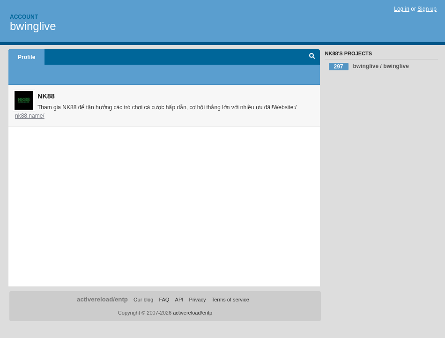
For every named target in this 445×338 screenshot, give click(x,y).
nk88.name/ (29, 116)
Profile (26, 57)
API (179, 299)
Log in (401, 9)
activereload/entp (102, 299)
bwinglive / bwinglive (369, 66)
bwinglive (33, 26)
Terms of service (230, 299)
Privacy (197, 299)
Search (312, 57)
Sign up (427, 9)
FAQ (164, 299)
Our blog (143, 299)
